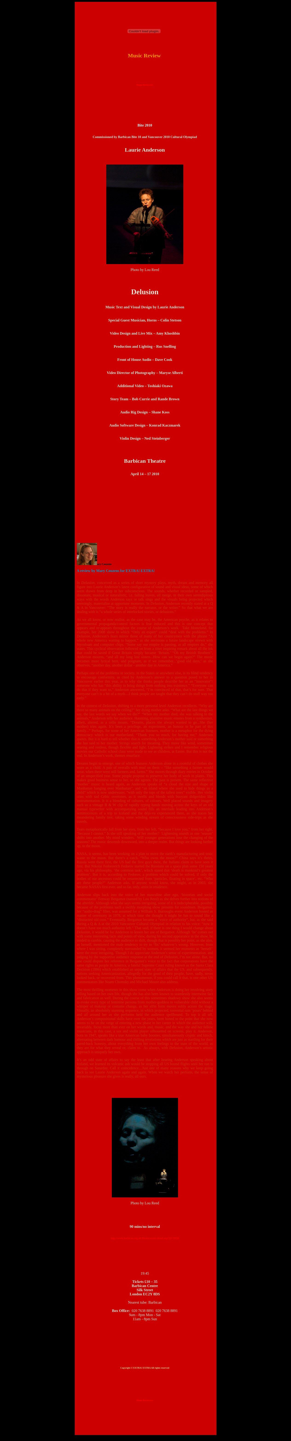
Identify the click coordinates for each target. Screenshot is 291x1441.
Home (140, 85)
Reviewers (148, 85)
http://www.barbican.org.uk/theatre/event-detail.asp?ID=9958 (145, 1238)
